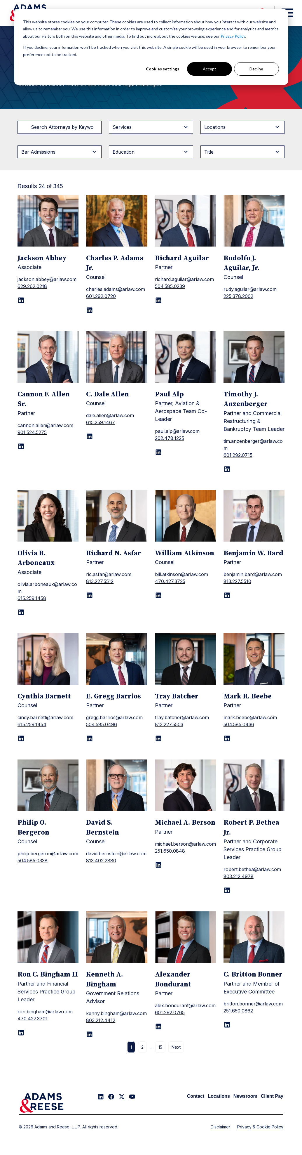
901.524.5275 (32, 432)
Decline (256, 68)
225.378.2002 (238, 296)
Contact (196, 1096)
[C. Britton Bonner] (254, 937)
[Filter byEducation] (151, 151)
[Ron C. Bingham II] (48, 937)
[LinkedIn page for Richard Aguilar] (158, 300)
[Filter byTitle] (242, 151)
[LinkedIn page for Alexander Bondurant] (158, 1026)
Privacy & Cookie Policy (260, 1126)
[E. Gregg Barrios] (116, 659)
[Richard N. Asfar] (116, 516)
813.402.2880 (101, 860)
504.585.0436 (239, 724)
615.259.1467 (100, 422)
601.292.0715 (238, 455)
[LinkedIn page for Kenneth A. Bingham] (89, 1034)
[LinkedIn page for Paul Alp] (158, 452)
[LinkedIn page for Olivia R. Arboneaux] (21, 612)
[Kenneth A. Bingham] (116, 937)
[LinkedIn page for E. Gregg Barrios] (89, 738)
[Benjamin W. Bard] (254, 516)
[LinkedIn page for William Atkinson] (158, 595)
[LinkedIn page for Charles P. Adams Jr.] (89, 310)
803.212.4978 (239, 876)
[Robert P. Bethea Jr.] (254, 785)
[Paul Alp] (185, 357)
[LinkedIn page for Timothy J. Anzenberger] (227, 469)
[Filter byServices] (151, 127)
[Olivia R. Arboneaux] (48, 516)
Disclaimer (220, 1126)
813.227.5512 (100, 581)
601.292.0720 (101, 296)
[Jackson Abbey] (48, 221)
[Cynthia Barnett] (48, 659)
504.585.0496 (101, 724)
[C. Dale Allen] (116, 357)
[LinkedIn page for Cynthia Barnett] (21, 738)
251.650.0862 (238, 1011)
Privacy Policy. (233, 36)
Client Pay (272, 1096)
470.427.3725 (170, 581)
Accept (209, 68)
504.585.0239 (170, 286)
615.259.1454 (32, 724)
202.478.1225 (169, 438)
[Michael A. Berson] (185, 785)
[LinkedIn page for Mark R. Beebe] (227, 738)
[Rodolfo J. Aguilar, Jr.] (254, 221)
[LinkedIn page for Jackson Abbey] (21, 300)
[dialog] (151, 47)
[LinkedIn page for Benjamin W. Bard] (227, 595)
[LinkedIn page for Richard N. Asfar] (89, 595)
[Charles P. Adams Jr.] (116, 221)
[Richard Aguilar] (185, 221)
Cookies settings (162, 68)
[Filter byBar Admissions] (60, 151)
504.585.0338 (33, 860)
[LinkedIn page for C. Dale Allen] (89, 436)
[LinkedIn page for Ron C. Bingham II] (21, 1032)
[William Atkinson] (185, 516)
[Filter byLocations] (242, 127)
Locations (219, 1096)
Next (176, 1047)
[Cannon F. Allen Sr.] (48, 357)
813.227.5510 (237, 581)
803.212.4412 (100, 1020)
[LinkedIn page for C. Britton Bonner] (227, 1024)
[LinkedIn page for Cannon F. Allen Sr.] (21, 446)
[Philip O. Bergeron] (48, 785)
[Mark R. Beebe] (254, 659)
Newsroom (245, 1096)
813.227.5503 (169, 724)
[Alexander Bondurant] (185, 937)
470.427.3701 (33, 1019)
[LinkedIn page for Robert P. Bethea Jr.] (227, 890)
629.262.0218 (32, 286)
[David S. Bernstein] (116, 785)
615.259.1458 (32, 598)
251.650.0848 (170, 851)
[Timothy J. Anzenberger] (254, 357)
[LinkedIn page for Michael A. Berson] (158, 864)
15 (160, 1047)
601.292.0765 (170, 1012)
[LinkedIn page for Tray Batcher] (158, 738)
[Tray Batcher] (185, 659)
